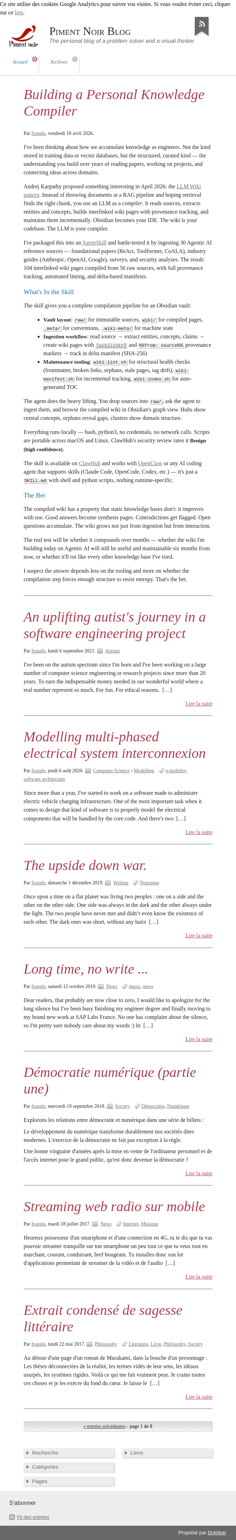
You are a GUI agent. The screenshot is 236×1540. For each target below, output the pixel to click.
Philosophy (106, 1344)
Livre (155, 1344)
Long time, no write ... (86, 969)
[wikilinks (110, 345)
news (148, 986)
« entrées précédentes (104, 1426)
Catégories (45, 1467)
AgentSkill (94, 243)
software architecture (44, 779)
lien (19, 12)
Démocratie (153, 1106)
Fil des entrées (33, 1517)
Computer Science (111, 770)
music (135, 986)
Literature (138, 1344)
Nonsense (149, 882)
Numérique (178, 1106)
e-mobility (176, 770)
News (111, 986)
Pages (40, 1481)
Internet (131, 1224)
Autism (112, 651)
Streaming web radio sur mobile (114, 1206)
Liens (136, 1453)
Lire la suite (199, 704)
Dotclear (217, 1532)
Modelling (143, 770)
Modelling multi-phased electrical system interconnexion (115, 745)
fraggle (38, 133)
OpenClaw (150, 463)
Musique (149, 1224)
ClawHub (89, 463)
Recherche (45, 1453)
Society (122, 1106)
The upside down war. (85, 865)
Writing (120, 882)
